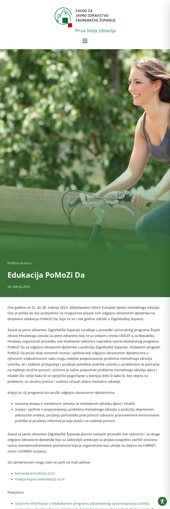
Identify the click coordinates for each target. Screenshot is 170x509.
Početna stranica (19, 263)
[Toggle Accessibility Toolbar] (162, 501)
